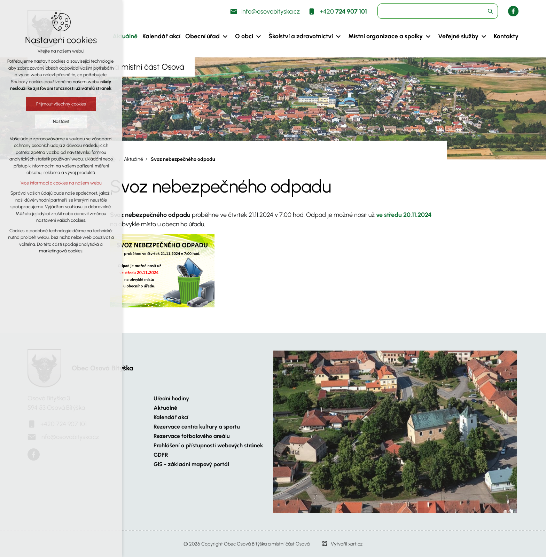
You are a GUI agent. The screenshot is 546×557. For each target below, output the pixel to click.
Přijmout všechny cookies (55, 104)
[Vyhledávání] (490, 11)
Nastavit (55, 121)
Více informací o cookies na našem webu (54, 183)
